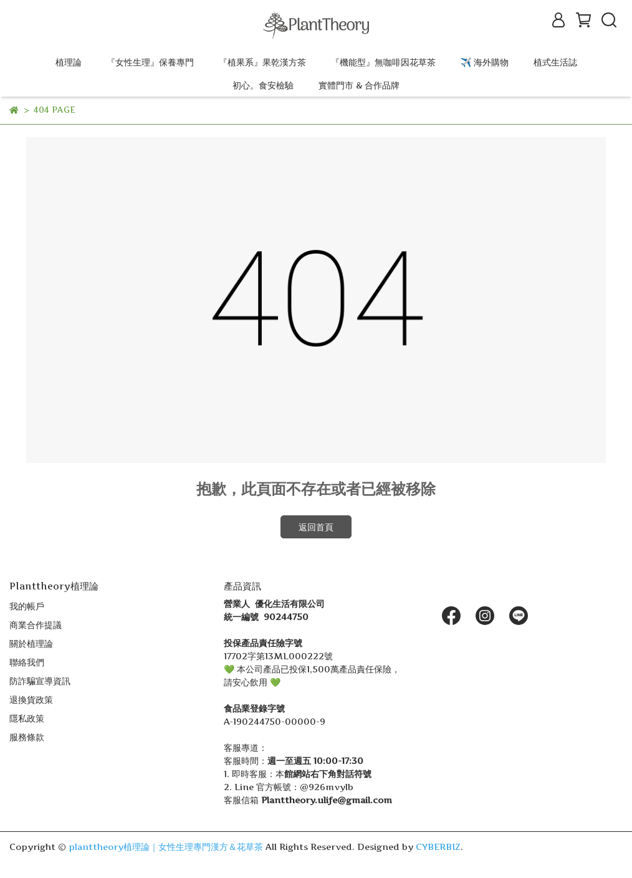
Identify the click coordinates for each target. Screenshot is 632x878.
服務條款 (26, 737)
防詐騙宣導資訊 (39, 680)
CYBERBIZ (438, 846)
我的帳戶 (26, 606)
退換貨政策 (31, 699)
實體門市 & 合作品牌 (359, 85)
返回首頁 (316, 527)
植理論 (68, 62)
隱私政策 (26, 718)
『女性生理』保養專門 (150, 62)
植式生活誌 (555, 62)
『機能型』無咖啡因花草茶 (383, 62)
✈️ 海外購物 (485, 62)
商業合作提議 (35, 624)
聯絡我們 (26, 662)
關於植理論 (31, 643)
